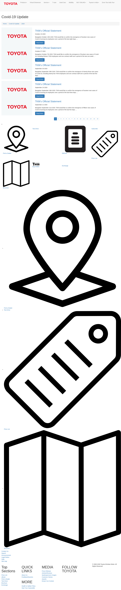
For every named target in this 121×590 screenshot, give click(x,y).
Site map (4, 561)
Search (3, 553)
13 (90, 119)
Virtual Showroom (35, 2)
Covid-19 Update (14, 23)
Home (5, 23)
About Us (24, 575)
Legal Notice (5, 557)
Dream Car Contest (48, 581)
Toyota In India (94, 2)
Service (46, 2)
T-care (54, 2)
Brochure (4, 583)
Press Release (46, 571)
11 (84, 119)
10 (80, 119)
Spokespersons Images (49, 575)
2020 (23, 23)
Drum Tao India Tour (108, 2)
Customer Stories (47, 577)
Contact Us (4, 551)
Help (2, 559)
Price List (4, 575)
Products (23, 2)
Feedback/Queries (27, 577)
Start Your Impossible (28, 588)
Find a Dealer (5, 579)
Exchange (4, 585)
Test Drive (7, 310)
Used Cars (62, 2)
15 (97, 119)
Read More (39, 43)
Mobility (71, 2)
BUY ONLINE (81, 2)
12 (87, 119)
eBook (3, 577)
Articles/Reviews (47, 573)
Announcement (6, 555)
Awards (44, 579)
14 (94, 119)
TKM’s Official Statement (48, 30)
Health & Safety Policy (28, 586)
